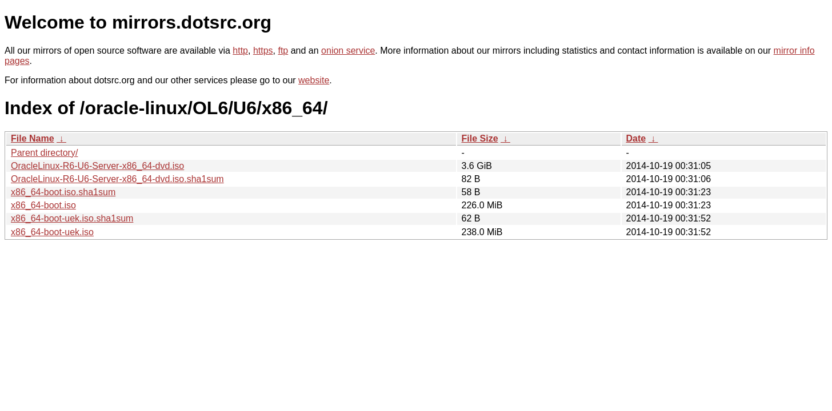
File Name (32, 138)
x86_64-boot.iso (43, 205)
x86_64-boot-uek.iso (52, 232)
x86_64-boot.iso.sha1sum (63, 192)
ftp (283, 50)
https (263, 50)
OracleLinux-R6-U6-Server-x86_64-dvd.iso (97, 166)
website (313, 80)
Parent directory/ (44, 153)
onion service (348, 50)
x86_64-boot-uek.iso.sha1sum (72, 218)
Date (636, 138)
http (240, 50)
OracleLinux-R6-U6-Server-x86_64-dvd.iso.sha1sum (117, 179)
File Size (480, 138)
